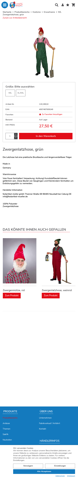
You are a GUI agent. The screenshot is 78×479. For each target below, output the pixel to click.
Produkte (10, 411)
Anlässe (6, 423)
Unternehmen (45, 418)
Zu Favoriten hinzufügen (50, 114)
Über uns (46, 411)
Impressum (71, 476)
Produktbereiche (10, 418)
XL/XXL (20, 93)
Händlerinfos (49, 441)
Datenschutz (60, 476)
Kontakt (42, 428)
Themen (6, 428)
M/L (10, 93)
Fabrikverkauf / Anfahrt (49, 423)
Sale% (5, 434)
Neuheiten (7, 439)
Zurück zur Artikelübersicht (15, 17)
